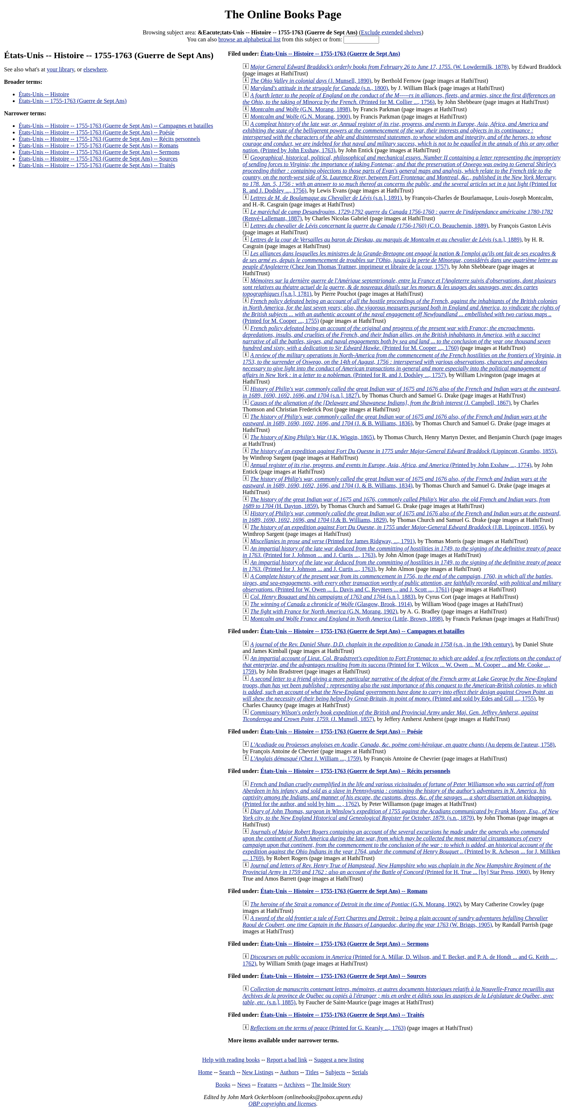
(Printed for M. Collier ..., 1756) (399, 98)
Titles (312, 1072)
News (243, 1085)
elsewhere (95, 69)
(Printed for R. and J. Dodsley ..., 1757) (402, 365)
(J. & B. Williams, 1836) (395, 420)
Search (227, 1072)
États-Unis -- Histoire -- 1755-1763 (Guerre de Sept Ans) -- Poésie (97, 132)
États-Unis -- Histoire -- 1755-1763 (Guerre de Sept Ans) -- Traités (97, 165)
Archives (294, 1085)
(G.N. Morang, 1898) (300, 109)
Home (205, 1072)
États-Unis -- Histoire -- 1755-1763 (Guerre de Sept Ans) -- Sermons (99, 152)
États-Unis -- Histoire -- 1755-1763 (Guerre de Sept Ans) (330, 54)
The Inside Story (331, 1085)
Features (267, 1085)
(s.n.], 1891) (326, 198)
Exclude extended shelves (391, 32)
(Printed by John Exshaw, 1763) (401, 137)
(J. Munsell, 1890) (310, 81)
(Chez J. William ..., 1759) (305, 758)
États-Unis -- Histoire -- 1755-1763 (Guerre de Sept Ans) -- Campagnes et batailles (116, 126)
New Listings (257, 1072)
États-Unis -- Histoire (44, 94)
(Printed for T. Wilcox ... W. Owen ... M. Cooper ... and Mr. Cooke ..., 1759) (402, 665)
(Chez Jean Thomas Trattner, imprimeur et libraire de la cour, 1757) (400, 260)
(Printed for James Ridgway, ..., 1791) (332, 541)
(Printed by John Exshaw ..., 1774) (390, 465)
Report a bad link (287, 1060)
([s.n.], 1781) (399, 287)
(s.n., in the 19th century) (381, 644)
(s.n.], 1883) (332, 597)
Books (222, 1085)
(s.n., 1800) (319, 88)
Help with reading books (231, 1060)
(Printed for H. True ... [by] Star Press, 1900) (397, 868)
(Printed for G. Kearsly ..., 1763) (328, 1028)
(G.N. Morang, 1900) (300, 116)
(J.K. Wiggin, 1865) (312, 437)
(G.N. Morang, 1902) (323, 611)
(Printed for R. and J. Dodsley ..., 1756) (402, 174)
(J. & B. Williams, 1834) (395, 482)
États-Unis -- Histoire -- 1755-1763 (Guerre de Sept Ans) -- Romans (98, 145)
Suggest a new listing (339, 1060)
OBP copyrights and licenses (282, 1104)
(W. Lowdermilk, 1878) (379, 67)
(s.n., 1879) (400, 814)
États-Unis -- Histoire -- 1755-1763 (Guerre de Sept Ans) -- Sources (98, 159)
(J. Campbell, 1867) (380, 403)
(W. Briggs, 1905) (395, 921)
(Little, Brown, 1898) (346, 619)
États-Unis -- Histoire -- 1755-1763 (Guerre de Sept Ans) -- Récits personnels (109, 139)
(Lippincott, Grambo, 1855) (403, 451)
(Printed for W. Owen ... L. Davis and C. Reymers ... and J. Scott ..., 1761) (402, 583)
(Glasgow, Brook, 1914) (331, 604)
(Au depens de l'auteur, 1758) (402, 745)
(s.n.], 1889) (385, 239)
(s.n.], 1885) (398, 995)
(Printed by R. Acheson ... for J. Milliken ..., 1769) (401, 845)
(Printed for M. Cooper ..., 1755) (401, 311)
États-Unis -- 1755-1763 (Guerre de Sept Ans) (73, 101)
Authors (289, 1072)
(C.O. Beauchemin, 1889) (369, 226)
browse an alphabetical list (249, 39)
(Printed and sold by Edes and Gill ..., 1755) (400, 689)
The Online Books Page (283, 14)
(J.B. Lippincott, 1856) (398, 527)
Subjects (335, 1072)
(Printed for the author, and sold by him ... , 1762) (398, 794)
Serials (360, 1072)
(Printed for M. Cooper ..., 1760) (397, 338)
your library (60, 69)
